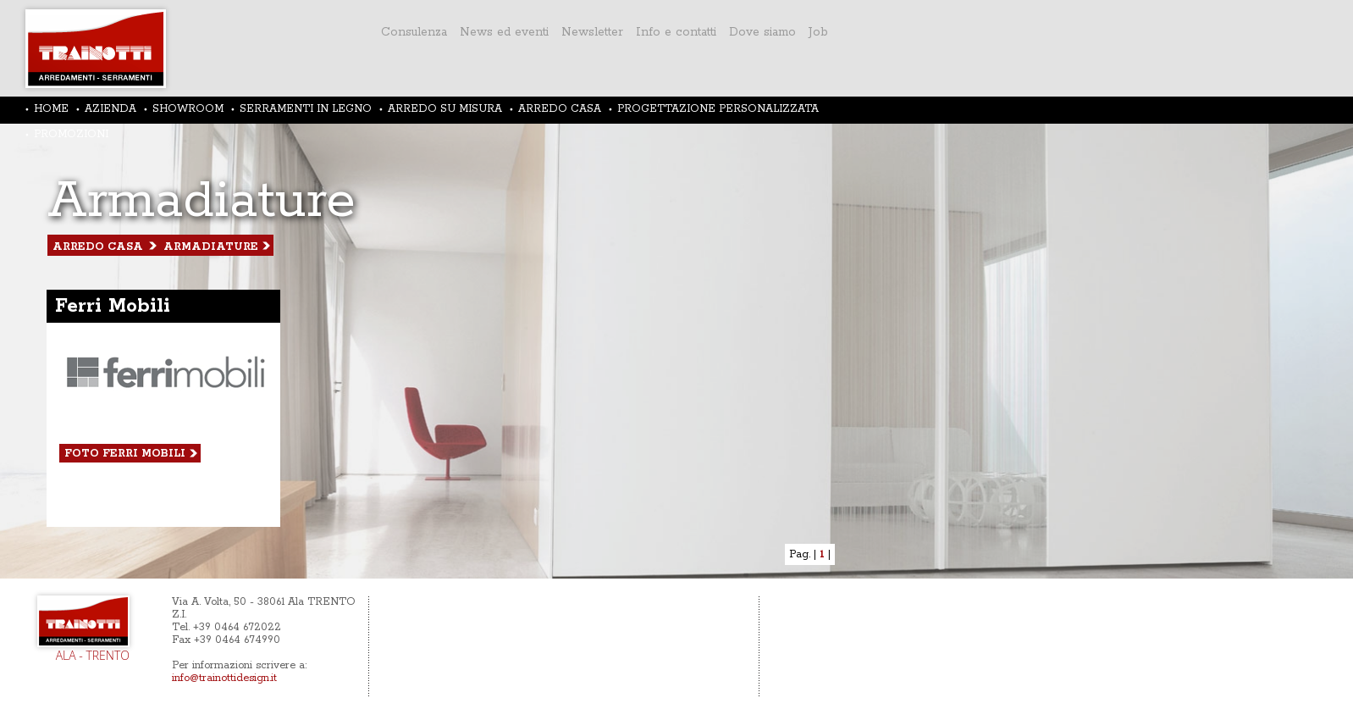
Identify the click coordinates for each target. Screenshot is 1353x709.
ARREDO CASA (559, 108)
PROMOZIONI (71, 134)
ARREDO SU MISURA (445, 108)
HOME (51, 108)
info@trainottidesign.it (224, 678)
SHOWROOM (188, 108)
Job (818, 32)
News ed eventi (504, 32)
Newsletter (592, 32)
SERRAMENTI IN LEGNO (306, 108)
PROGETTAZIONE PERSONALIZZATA (718, 108)
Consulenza (414, 32)
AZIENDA (110, 108)
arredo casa (97, 247)
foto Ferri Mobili (124, 453)
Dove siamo (762, 32)
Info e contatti (676, 32)
